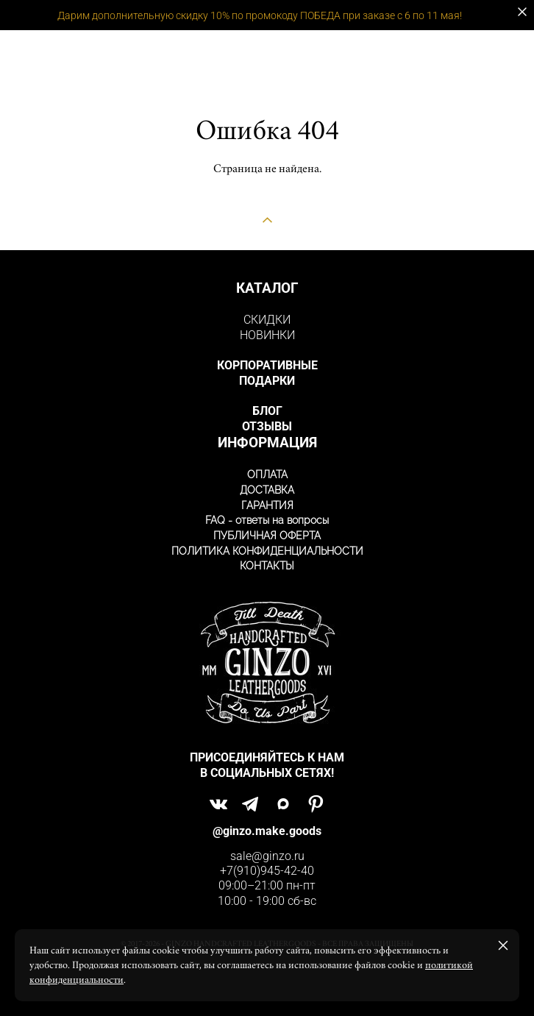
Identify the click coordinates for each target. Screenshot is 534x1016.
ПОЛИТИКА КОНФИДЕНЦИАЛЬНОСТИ (267, 551)
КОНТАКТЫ (267, 566)
